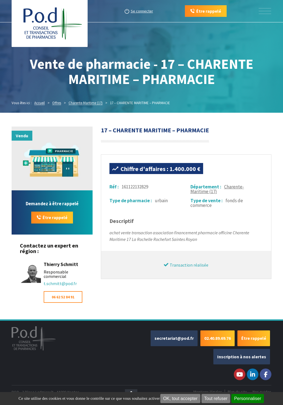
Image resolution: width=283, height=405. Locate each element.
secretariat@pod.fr (174, 338)
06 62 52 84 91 (63, 296)
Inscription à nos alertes (241, 356)
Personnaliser (247, 398)
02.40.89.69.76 (217, 338)
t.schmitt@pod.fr (60, 283)
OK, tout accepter (180, 398)
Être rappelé (55, 217)
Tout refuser (215, 398)
